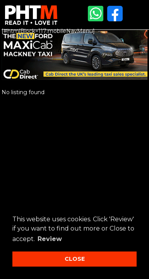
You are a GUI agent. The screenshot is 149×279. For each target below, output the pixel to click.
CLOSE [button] (75, 258)
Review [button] (50, 239)
